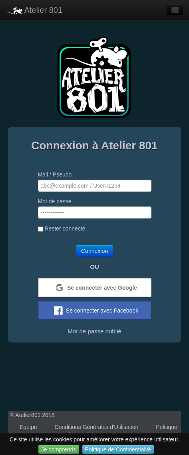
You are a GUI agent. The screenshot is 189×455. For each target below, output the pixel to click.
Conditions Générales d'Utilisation (97, 427)
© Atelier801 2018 (32, 415)
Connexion (94, 251)
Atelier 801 (34, 10)
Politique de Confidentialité (118, 449)
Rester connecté (62, 228)
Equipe (28, 427)
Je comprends (58, 449)
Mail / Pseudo (55, 174)
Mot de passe (55, 201)
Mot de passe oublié (94, 331)
